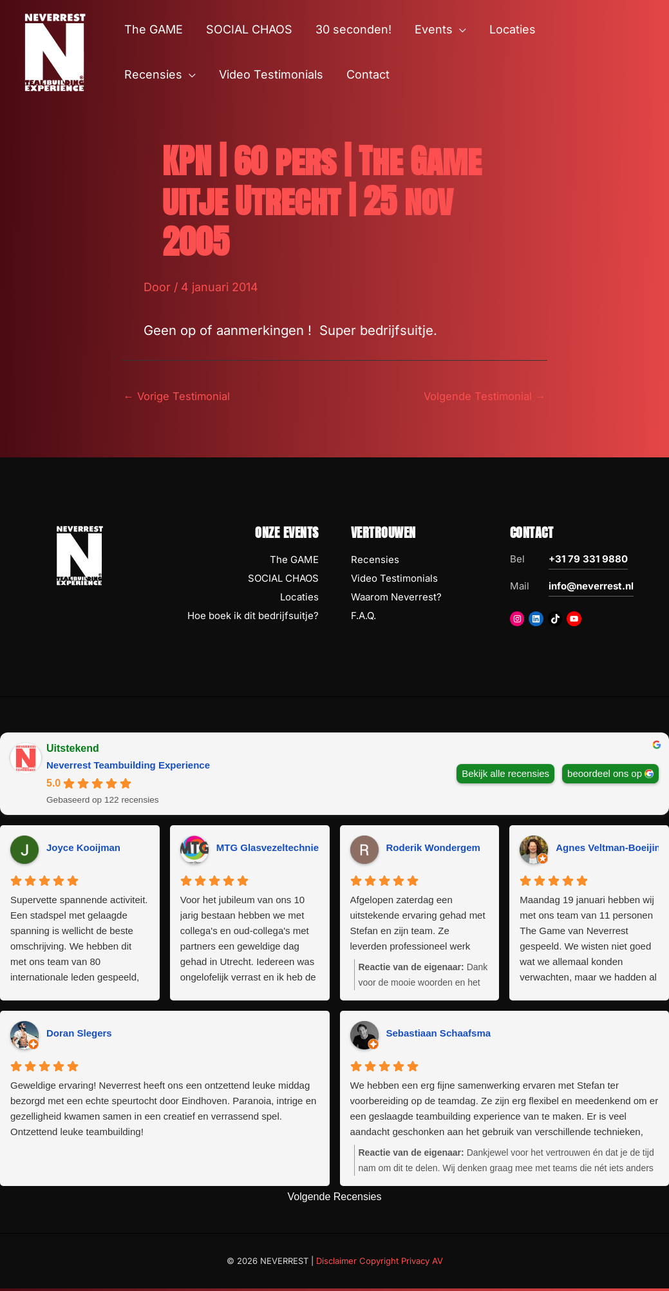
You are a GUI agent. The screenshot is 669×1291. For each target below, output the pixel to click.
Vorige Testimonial (182, 397)
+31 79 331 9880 (588, 561)
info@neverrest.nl (591, 588)
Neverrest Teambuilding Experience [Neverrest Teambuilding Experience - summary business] (128, 767)
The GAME (294, 562)
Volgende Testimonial (479, 397)
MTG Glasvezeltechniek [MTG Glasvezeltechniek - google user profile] (270, 849)
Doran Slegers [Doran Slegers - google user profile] (79, 1034)
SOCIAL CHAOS (283, 580)
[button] (459, 29)
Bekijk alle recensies (505, 775)
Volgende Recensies (335, 1198)
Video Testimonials (394, 580)
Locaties (299, 599)
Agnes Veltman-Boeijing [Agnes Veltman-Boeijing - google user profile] (611, 849)
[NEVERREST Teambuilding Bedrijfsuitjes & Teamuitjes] (55, 51)
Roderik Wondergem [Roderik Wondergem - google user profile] (433, 849)
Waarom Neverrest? (396, 599)
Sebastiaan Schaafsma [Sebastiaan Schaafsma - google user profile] (438, 1034)
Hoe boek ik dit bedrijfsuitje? (253, 617)
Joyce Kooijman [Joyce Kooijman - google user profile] (83, 849)
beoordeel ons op (604, 775)
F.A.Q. (363, 617)
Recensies (375, 562)
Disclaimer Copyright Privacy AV (379, 1263)
